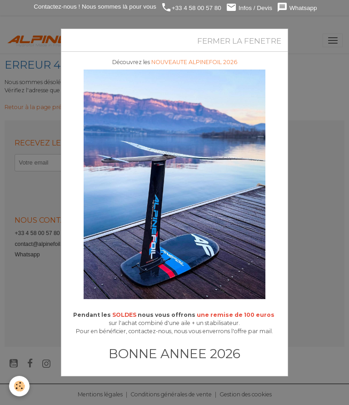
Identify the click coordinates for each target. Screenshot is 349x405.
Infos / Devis (249, 7)
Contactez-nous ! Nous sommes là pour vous (94, 6)
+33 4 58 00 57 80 (191, 7)
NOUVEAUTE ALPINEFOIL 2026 (194, 62)
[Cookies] (19, 386)
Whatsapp (297, 7)
